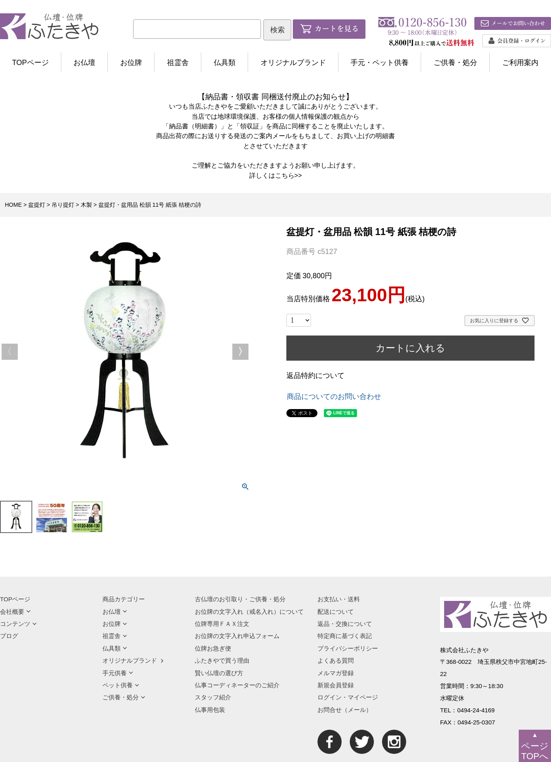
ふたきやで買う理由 (222, 660)
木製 (86, 205)
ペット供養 (120, 685)
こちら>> (288, 175)
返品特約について (315, 376)
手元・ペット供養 (380, 63)
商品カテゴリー (123, 599)
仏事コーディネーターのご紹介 (237, 685)
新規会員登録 (335, 685)
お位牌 (131, 63)
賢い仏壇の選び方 (219, 673)
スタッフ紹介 (213, 697)
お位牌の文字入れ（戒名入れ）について (249, 611)
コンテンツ (18, 623)
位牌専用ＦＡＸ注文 (222, 623)
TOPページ (30, 63)
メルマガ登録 (335, 673)
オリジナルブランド (293, 63)
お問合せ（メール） (344, 709)
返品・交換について (344, 623)
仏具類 (225, 63)
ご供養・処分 (455, 63)
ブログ (9, 635)
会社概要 (15, 611)
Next (240, 352)
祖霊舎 (178, 63)
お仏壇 (84, 63)
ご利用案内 (520, 63)
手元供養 (117, 673)
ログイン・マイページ (347, 697)
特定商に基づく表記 (344, 635)
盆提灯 (36, 205)
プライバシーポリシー (347, 648)
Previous (10, 352)
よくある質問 (335, 660)
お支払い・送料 (338, 599)
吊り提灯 (63, 205)
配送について (335, 611)
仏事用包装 (210, 709)
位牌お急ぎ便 (213, 648)
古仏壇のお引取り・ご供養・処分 (240, 599)
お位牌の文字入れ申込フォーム (237, 635)
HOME (13, 205)
